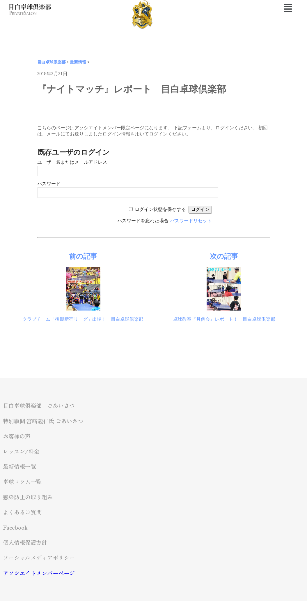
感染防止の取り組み (28, 497)
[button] (264, 8)
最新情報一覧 (19, 466)
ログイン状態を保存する (160, 209)
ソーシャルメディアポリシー (39, 558)
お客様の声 (17, 436)
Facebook (15, 527)
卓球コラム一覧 (22, 481)
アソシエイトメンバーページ (39, 573)
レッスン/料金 (21, 451)
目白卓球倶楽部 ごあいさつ (39, 405)
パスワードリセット (191, 220)
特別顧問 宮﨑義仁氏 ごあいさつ (43, 421)
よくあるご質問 (22, 512)
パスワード (49, 183)
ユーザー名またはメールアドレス (72, 162)
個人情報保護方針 (25, 542)
